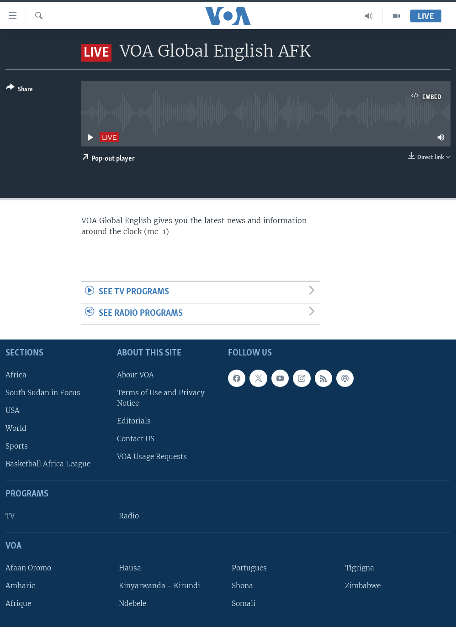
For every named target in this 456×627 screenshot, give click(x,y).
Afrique (18, 603)
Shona (242, 585)
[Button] (19, 90)
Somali (243, 603)
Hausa (130, 567)
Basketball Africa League (47, 464)
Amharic (20, 585)
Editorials (134, 421)
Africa (16, 374)
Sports (16, 446)
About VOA (135, 374)
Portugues (249, 567)
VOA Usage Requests (152, 456)
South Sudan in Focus (42, 392)
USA (12, 410)
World (16, 428)
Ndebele (132, 603)
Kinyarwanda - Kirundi (159, 585)
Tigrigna (359, 567)
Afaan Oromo (28, 567)
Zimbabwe (363, 585)
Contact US (135, 438)
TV (10, 516)
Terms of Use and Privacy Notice (161, 397)
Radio (129, 516)
